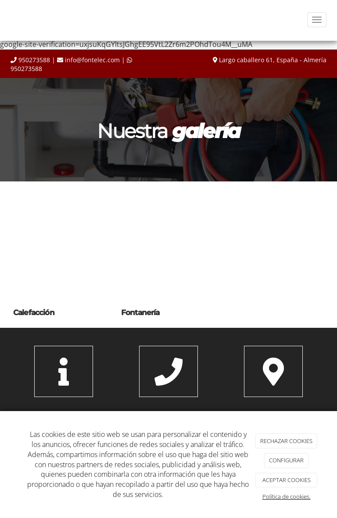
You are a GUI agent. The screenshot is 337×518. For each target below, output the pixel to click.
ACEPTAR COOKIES (286, 480)
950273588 (34, 60)
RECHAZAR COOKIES (286, 441)
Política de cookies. (286, 496)
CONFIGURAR (286, 460)
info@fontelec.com (92, 60)
